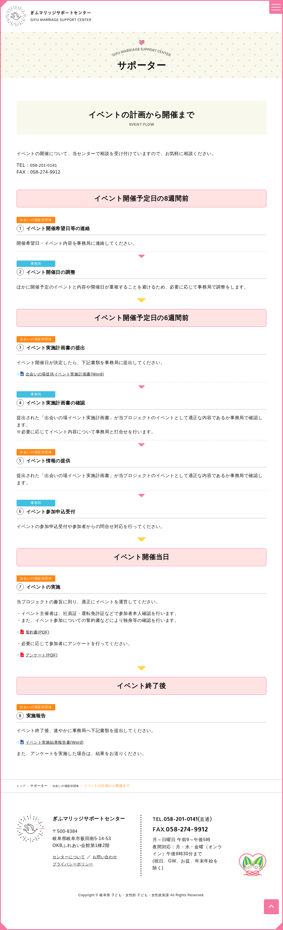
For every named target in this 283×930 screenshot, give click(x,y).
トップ (22, 786)
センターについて (71, 856)
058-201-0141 (45, 165)
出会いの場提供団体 (70, 786)
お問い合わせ (111, 856)
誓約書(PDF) (39, 632)
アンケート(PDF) (44, 655)
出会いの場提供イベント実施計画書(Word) (70, 374)
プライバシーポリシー (76, 864)
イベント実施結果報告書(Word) (58, 742)
